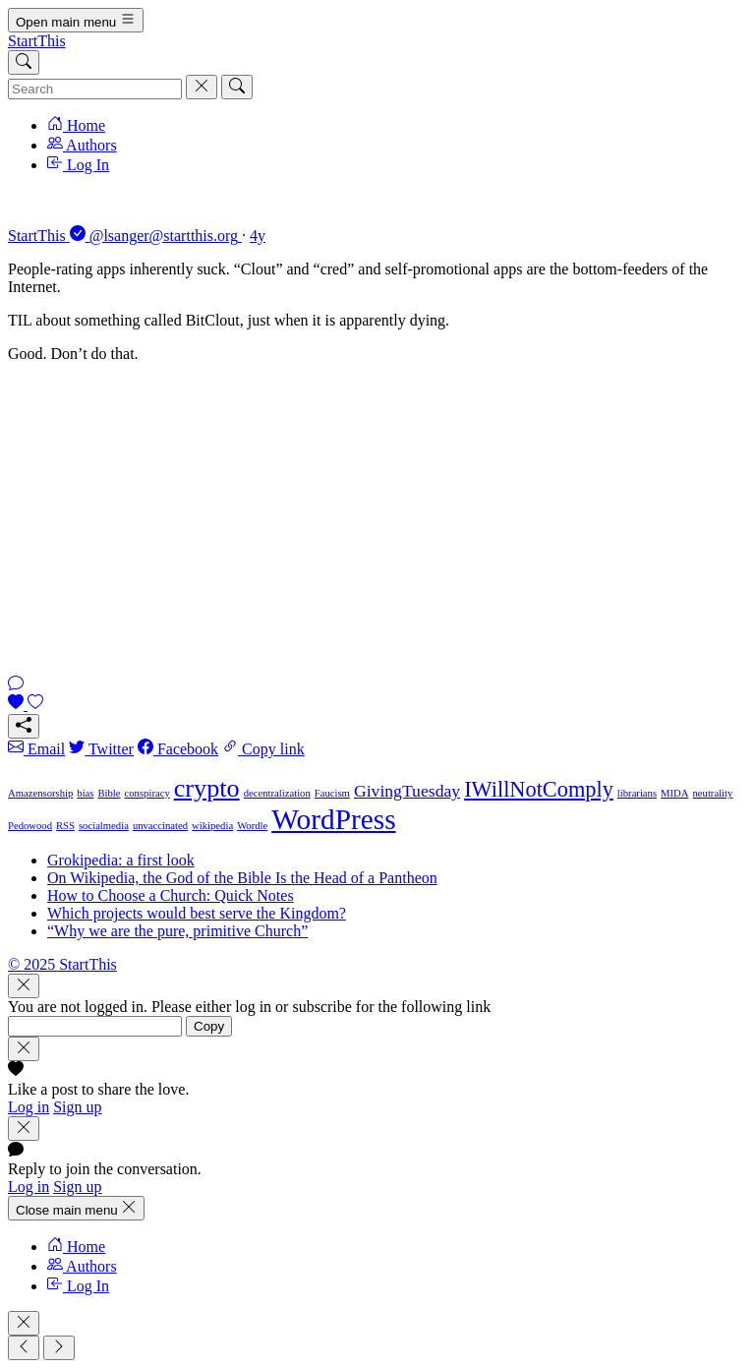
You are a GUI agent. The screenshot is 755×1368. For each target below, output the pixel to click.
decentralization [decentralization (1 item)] (277, 793)
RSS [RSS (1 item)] (65, 825)
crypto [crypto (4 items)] (207, 788)
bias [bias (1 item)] (85, 793)
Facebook (178, 749)
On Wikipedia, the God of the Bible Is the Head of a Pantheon (242, 877)
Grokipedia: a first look (121, 860)
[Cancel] (201, 87)
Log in (28, 1107)
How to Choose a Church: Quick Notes (170, 895)
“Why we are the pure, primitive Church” (177, 930)
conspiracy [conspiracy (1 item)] (147, 793)
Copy (209, 1026)
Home (76, 125)
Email (36, 749)
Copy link (263, 749)
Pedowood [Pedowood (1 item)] (30, 825)
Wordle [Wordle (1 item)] (252, 825)
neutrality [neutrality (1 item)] (713, 793)
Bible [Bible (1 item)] (108, 793)
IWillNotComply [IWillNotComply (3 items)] (538, 789)
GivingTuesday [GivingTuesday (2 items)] (407, 791)
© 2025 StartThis (62, 964)
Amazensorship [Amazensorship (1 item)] (40, 793)
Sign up (77, 1107)
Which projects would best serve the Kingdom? (196, 913)
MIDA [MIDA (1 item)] (674, 793)
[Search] (23, 62)
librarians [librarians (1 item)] (637, 793)
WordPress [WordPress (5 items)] (333, 819)
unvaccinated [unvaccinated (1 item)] (160, 825)
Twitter (101, 749)
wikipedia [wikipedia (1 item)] (212, 825)
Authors (82, 145)
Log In (78, 164)
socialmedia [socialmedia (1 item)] (104, 825)
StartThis (37, 40)
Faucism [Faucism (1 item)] (332, 793)
